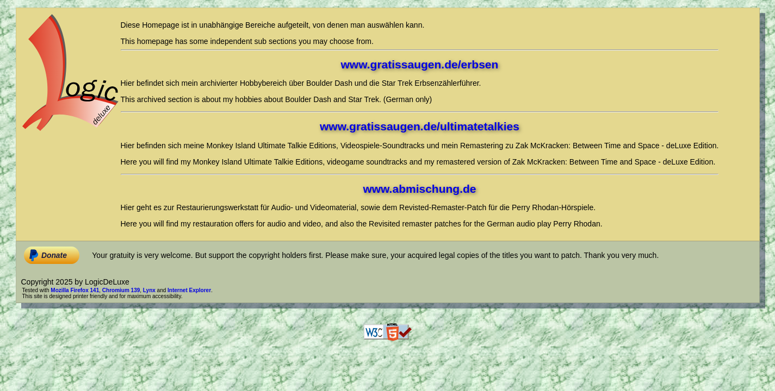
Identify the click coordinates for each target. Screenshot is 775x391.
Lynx (149, 290)
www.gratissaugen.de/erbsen (420, 64)
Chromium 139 (121, 290)
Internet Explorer (189, 290)
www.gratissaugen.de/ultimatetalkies (419, 126)
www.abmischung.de (419, 188)
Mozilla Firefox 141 (75, 290)
